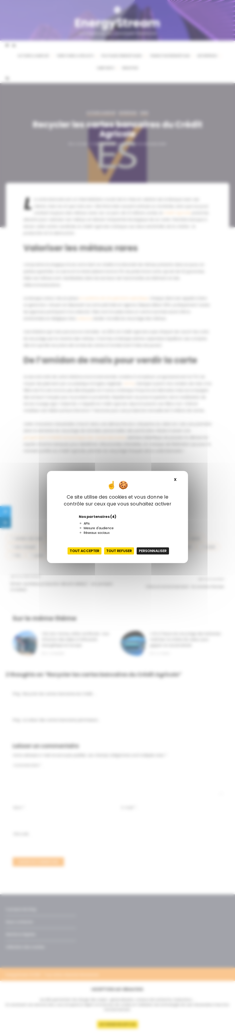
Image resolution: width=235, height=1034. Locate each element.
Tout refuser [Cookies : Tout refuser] (119, 550)
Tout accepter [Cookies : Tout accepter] (84, 550)
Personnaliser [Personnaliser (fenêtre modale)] (153, 550)
